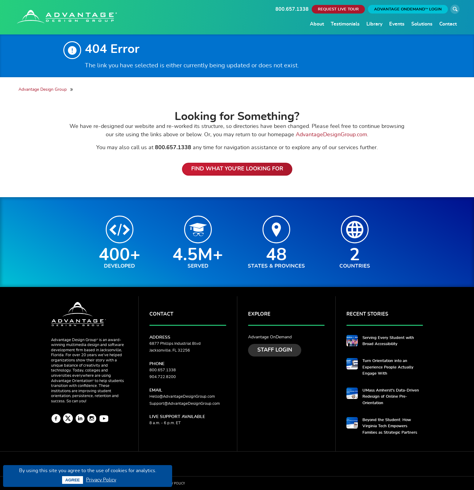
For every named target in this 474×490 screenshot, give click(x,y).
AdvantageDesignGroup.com (331, 134)
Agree (72, 480)
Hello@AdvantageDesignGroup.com (182, 397)
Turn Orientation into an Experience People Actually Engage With (387, 367)
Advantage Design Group (42, 89)
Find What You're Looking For (237, 169)
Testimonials (345, 24)
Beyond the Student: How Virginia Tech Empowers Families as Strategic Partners (389, 426)
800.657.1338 (292, 9)
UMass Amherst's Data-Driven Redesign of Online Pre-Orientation (390, 396)
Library (374, 24)
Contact (448, 24)
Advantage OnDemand (270, 337)
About (317, 24)
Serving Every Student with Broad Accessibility (388, 341)
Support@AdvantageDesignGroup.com (184, 404)
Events (397, 24)
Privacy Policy (101, 479)
